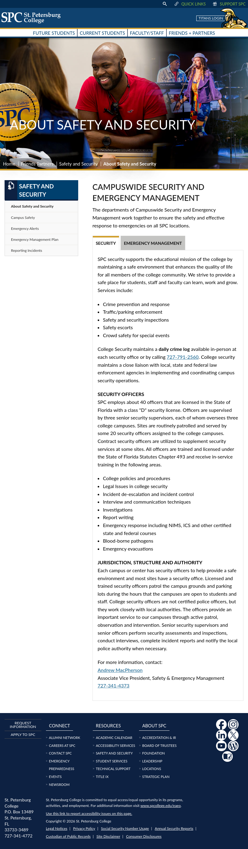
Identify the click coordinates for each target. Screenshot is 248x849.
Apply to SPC (23, 734)
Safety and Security (78, 163)
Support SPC (229, 4)
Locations (151, 769)
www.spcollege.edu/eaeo (160, 805)
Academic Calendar (114, 738)
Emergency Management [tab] (153, 243)
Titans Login (211, 18)
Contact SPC (60, 753)
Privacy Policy (84, 828)
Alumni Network (64, 738)
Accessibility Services (115, 745)
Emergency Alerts (25, 228)
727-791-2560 (183, 357)
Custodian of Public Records (68, 836)
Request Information (23, 725)
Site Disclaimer (108, 836)
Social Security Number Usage (125, 828)
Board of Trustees (159, 745)
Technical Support (113, 769)
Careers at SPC (62, 745)
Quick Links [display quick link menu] (190, 4)
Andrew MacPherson (120, 670)
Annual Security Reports (174, 828)
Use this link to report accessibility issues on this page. (89, 813)
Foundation (153, 753)
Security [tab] (106, 243)
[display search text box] (164, 4)
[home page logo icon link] (33, 17)
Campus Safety (23, 217)
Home (9, 163)
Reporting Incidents (26, 250)
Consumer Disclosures (144, 836)
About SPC (154, 725)
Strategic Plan (155, 777)
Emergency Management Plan (34, 239)
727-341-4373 (114, 685)
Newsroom (59, 785)
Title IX (102, 777)
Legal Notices (56, 828)
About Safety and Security (32, 206)
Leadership (152, 761)
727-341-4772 (19, 835)
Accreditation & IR (159, 738)
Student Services (111, 761)
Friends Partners (37, 163)
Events (55, 777)
